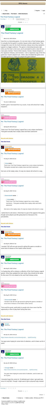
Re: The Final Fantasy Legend (12, 97)
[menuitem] (5, 10)
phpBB (8, 401)
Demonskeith (8, 89)
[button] (27, 22)
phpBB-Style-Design (20, 402)
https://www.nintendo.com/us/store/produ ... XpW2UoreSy (18, 337)
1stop (2, 114)
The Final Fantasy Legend (10, 17)
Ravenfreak (8, 25)
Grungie (7, 323)
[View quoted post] (13, 163)
